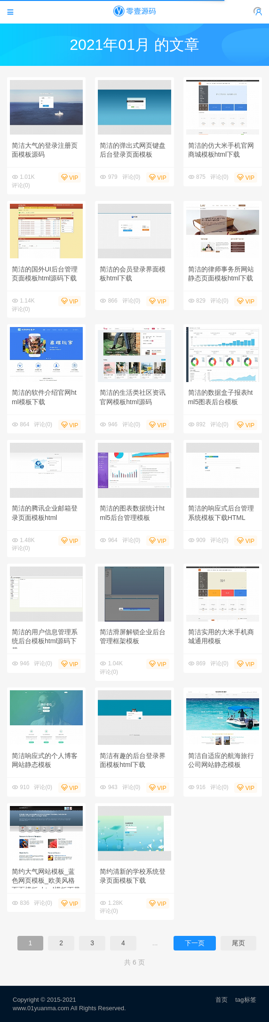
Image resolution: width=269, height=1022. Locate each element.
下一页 (195, 943)
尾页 (238, 943)
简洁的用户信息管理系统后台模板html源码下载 (45, 641)
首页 (221, 999)
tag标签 (245, 999)
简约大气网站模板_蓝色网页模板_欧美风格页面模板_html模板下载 (46, 881)
